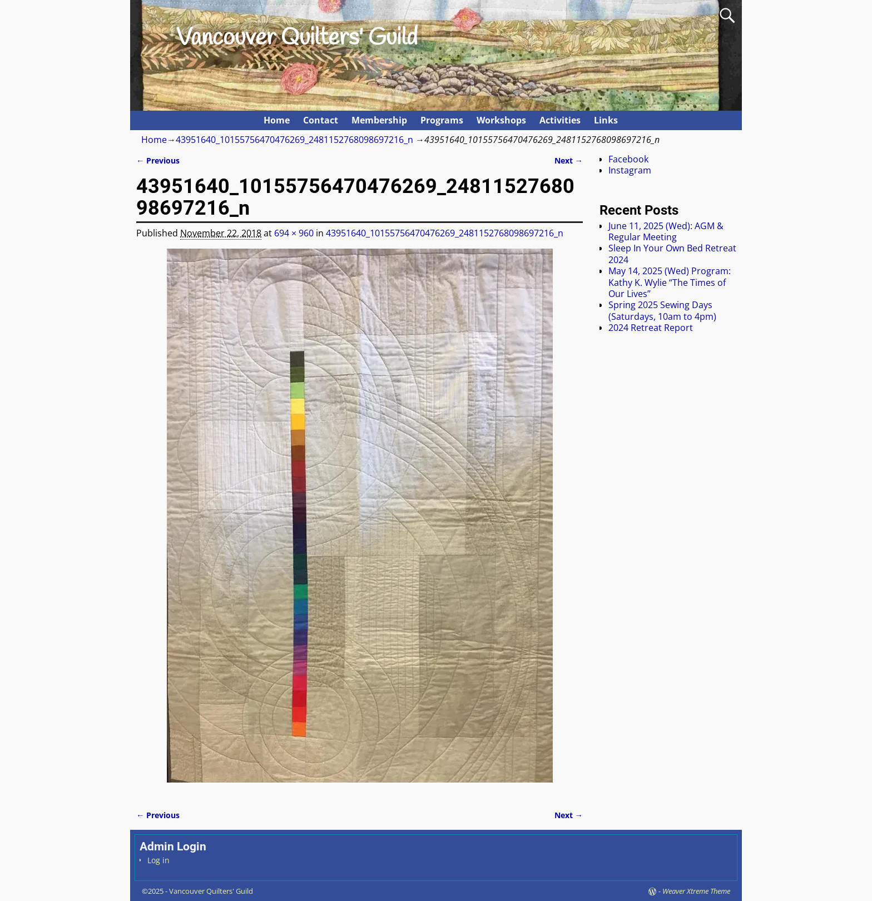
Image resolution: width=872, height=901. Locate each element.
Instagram (629, 170)
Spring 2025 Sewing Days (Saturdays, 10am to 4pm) (662, 310)
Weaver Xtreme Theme (696, 891)
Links (606, 120)
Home (277, 120)
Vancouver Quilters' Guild (297, 38)
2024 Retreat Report (650, 327)
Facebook (628, 159)
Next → (568, 160)
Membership (379, 120)
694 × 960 (294, 233)
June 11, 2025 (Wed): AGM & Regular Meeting (666, 231)
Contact (320, 120)
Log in (158, 860)
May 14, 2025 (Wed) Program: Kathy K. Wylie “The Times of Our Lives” (669, 282)
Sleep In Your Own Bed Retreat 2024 (672, 253)
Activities (560, 120)
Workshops (501, 120)
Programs (441, 120)
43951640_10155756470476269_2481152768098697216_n (294, 139)
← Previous (158, 160)
